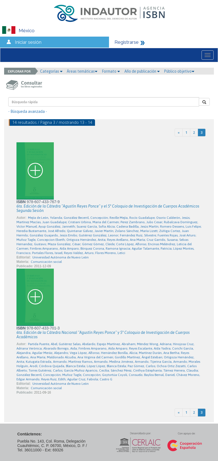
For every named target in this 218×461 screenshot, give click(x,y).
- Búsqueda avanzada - (27, 111)
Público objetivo (179, 71)
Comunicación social (46, 262)
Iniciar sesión (28, 42)
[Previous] (179, 133)
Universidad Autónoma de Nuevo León (60, 257)
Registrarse (126, 42)
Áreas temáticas (82, 71)
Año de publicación (142, 71)
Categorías (51, 71)
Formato (111, 71)
